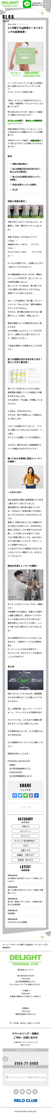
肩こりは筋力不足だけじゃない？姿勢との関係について (25, 890)
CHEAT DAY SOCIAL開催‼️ (25, 920)
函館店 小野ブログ (25, 855)
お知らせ (25, 826)
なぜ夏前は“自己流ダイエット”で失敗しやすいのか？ (25, 878)
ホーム (5, 944)
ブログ (25, 845)
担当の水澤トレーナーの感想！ (24, 184)
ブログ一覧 (25, 807)
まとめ (15, 189)
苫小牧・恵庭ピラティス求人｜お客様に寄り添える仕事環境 (25, 901)
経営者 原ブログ (25, 860)
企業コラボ (25, 850)
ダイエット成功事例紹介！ (25, 840)
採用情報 (25, 912)
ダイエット (23, 24)
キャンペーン (25, 831)
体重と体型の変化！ (20, 163)
